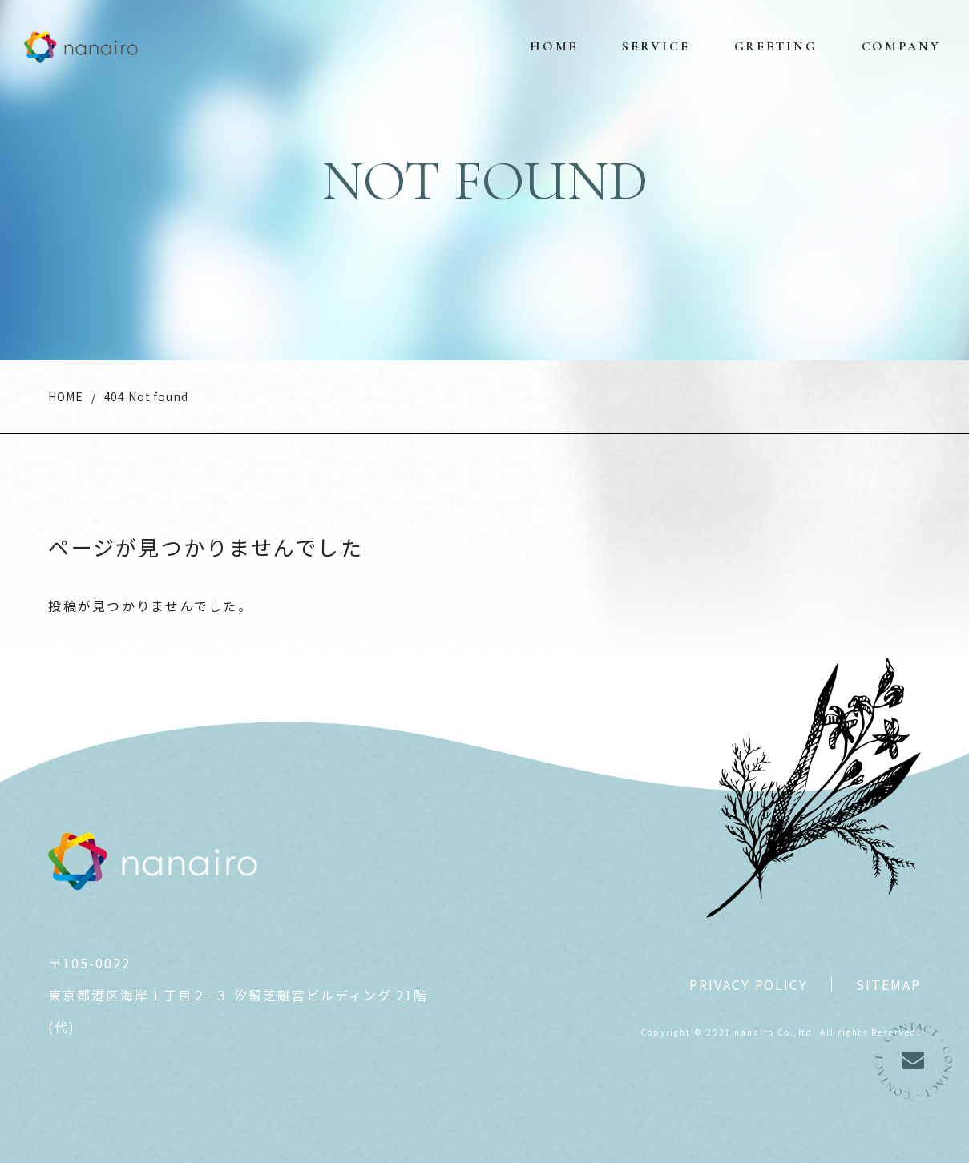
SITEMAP (888, 984)
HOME (65, 396)
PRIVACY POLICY (748, 984)
